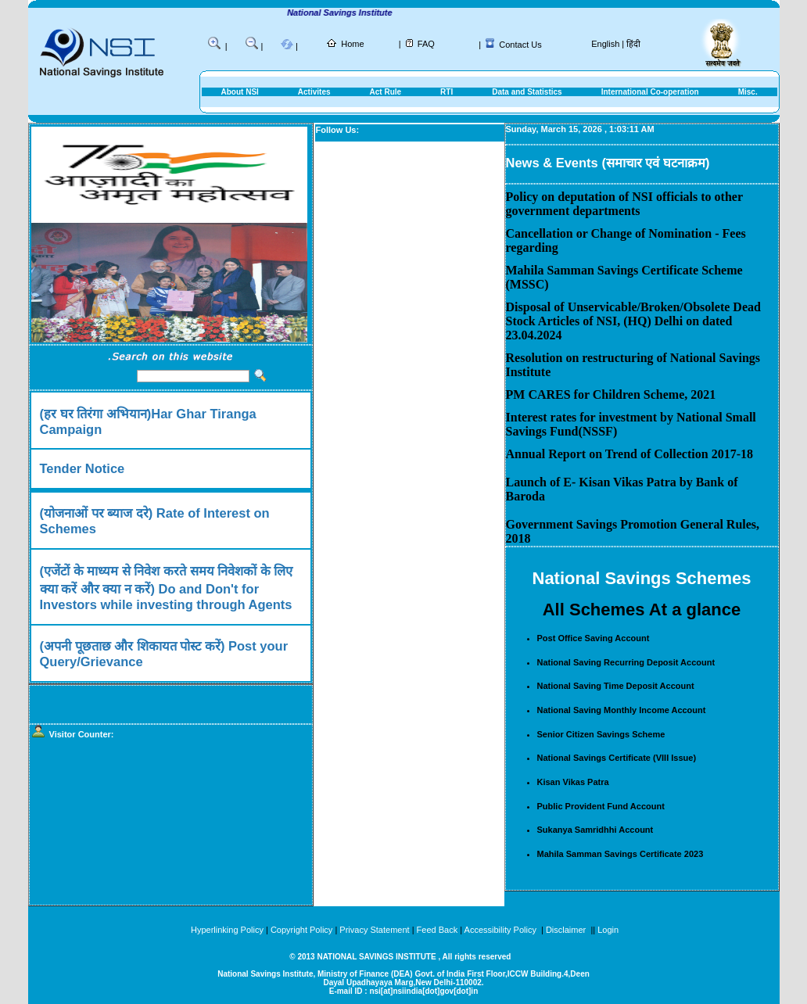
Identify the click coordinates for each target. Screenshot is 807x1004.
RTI (446, 92)
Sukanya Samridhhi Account (595, 829)
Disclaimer (566, 929)
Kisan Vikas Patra (573, 782)
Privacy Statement (374, 929)
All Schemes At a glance (642, 609)
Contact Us (520, 44)
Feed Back (437, 929)
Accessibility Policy (501, 929)
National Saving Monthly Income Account (621, 710)
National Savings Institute (349, 12)
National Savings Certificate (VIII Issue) (617, 757)
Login (608, 929)
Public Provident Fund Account (601, 806)
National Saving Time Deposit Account (615, 685)
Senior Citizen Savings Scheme (601, 734)
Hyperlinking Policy (227, 929)
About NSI (240, 92)
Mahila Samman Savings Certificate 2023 (620, 854)
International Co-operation (650, 92)
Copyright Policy (301, 929)
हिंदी (633, 43)
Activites (314, 92)
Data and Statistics (526, 92)
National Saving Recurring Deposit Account (626, 662)
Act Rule (386, 92)
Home (352, 43)
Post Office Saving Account (593, 638)
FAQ (426, 43)
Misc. (748, 92)
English (605, 43)
